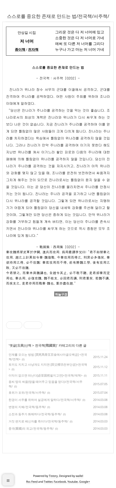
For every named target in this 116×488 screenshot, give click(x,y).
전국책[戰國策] (46, 345)
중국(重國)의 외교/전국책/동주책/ (31, 428)
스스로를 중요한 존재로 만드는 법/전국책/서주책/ (58, 16)
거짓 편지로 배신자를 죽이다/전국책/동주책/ (38, 421)
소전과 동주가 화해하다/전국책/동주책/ (35, 414)
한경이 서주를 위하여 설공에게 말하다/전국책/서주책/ (45, 400)
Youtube (72, 482)
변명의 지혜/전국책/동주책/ (27, 407)
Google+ (84, 482)
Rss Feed (32, 482)
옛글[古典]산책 (20, 345)
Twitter (48, 482)
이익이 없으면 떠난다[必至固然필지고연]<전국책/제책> (45, 375)
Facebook (60, 482)
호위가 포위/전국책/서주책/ (27, 392)
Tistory (53, 476)
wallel (79, 476)
